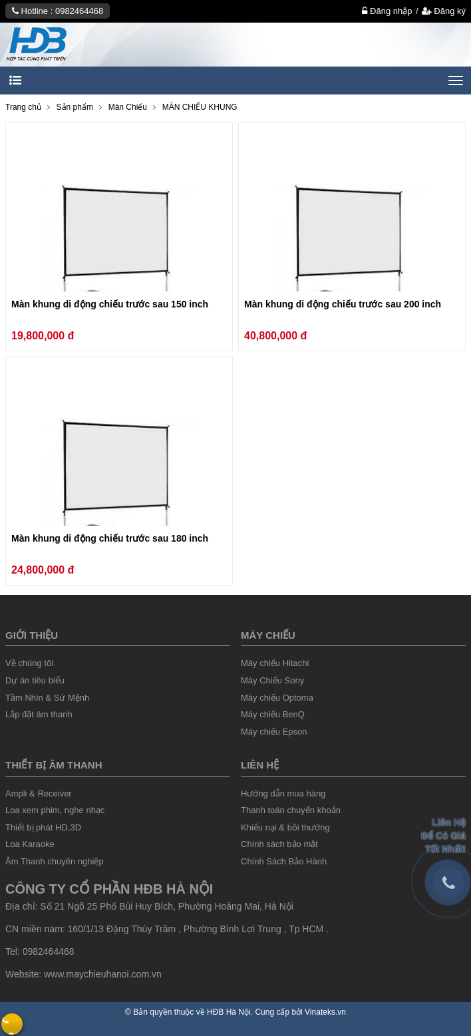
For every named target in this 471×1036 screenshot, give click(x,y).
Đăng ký (444, 11)
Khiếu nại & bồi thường (285, 827)
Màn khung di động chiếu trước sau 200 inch (342, 304)
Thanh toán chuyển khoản (291, 810)
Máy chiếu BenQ (273, 714)
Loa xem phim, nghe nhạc (54, 810)
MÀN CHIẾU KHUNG (199, 107)
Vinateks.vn (325, 1012)
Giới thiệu (31, 635)
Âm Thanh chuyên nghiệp (54, 861)
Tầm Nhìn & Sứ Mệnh (47, 698)
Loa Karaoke (30, 844)
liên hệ (260, 765)
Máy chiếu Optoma (277, 698)
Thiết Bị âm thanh (53, 765)
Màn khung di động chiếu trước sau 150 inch (109, 304)
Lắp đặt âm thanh (39, 714)
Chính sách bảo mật (279, 844)
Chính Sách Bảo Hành (284, 861)
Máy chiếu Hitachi (275, 663)
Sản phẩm (75, 107)
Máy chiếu (268, 635)
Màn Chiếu (127, 107)
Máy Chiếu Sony (272, 680)
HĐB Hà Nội (229, 1012)
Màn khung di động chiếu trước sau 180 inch (109, 538)
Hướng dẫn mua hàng (283, 793)
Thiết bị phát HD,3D (43, 827)
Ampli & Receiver (38, 793)
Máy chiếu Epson (274, 732)
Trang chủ (23, 107)
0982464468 (79, 11)
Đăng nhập (387, 11)
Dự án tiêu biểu (35, 680)
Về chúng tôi (29, 663)
